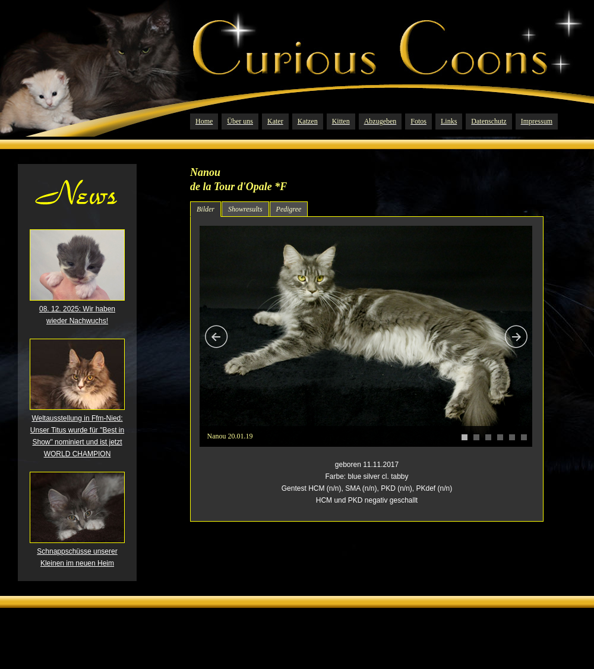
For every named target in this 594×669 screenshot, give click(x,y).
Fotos (418, 121)
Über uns (240, 121)
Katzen (308, 121)
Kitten (341, 121)
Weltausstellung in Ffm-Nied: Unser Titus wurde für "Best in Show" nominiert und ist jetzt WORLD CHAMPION (77, 432)
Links (449, 121)
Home (204, 121)
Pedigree (289, 209)
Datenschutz (488, 121)
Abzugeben (380, 121)
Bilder (205, 209)
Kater (275, 121)
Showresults (245, 209)
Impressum (536, 121)
